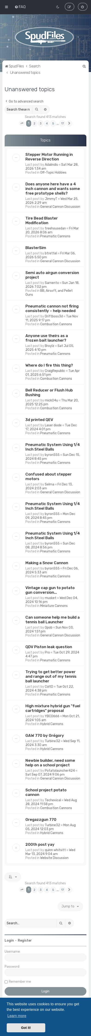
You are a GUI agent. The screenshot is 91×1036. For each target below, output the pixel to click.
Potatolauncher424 (60, 771)
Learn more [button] (16, 1016)
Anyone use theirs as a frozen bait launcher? (46, 338)
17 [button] (62, 123)
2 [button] (34, 123)
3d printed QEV (39, 419)
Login (9, 941)
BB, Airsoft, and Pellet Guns (49, 293)
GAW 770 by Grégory (44, 735)
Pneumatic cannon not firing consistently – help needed (52, 308)
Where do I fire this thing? (49, 365)
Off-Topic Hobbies (53, 173)
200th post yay (40, 844)
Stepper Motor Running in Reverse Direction (49, 156)
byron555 (52, 455)
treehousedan (55, 228)
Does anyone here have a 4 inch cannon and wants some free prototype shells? (52, 189)
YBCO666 (52, 716)
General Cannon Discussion (60, 207)
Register (25, 941)
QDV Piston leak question (48, 646)
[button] (22, 123)
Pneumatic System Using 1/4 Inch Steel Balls (52, 447)
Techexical (53, 800)
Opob (48, 627)
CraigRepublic (55, 371)
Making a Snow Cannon (46, 562)
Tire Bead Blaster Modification (41, 220)
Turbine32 (52, 741)
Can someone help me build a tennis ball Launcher (52, 619)
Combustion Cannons (56, 324)
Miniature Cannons (54, 606)
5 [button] (53, 123)
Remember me (20, 982)
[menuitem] (20, 6)
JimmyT (51, 199)
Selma (49, 484)
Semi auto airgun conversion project (52, 275)
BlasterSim (35, 247)
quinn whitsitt (55, 850)
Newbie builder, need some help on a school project (50, 762)
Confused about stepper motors (48, 476)
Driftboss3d (54, 316)
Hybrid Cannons (51, 724)
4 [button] (47, 123)
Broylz (49, 346)
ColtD (49, 687)
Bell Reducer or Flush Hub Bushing (49, 392)
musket (50, 598)
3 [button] (41, 123)
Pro (47, 652)
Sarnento (52, 283)
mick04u (51, 400)
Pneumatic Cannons (55, 236)
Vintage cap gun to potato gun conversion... (50, 590)
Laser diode (53, 425)
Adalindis (51, 165)
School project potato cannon (46, 792)
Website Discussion (54, 858)
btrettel (51, 253)
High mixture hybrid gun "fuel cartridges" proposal (52, 708)
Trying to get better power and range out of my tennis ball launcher (50, 676)
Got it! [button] (26, 1028)
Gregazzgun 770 (40, 819)
